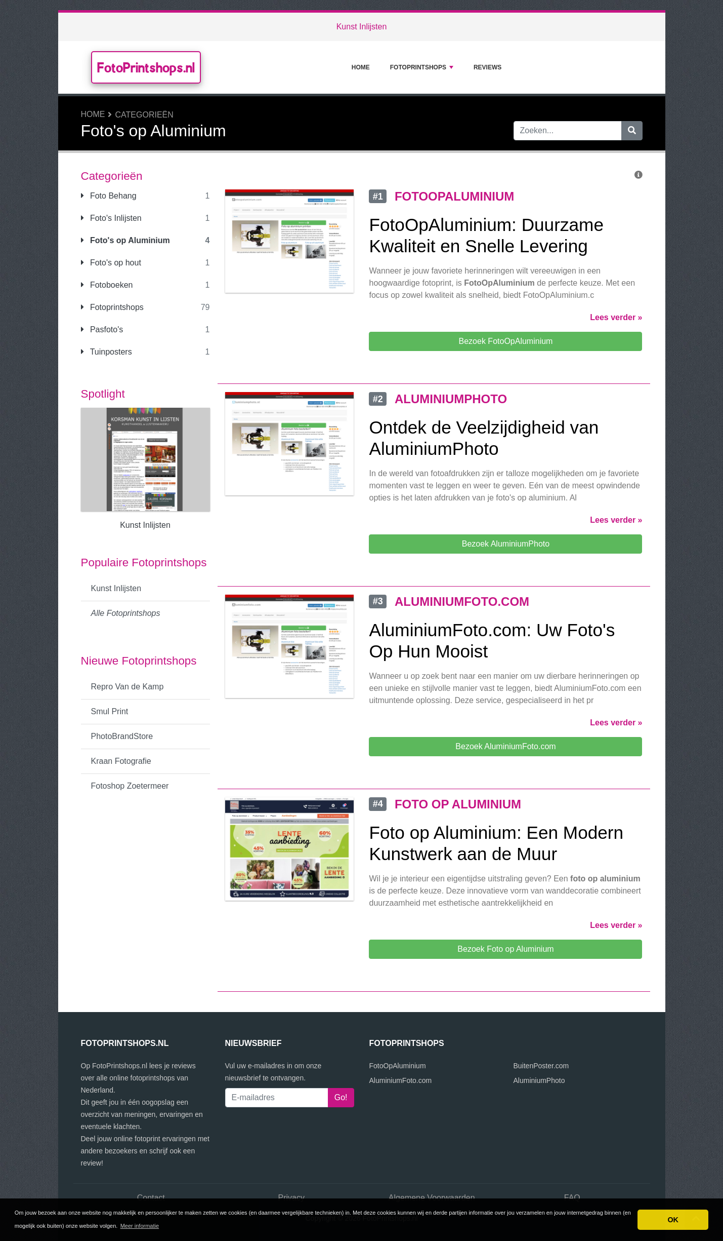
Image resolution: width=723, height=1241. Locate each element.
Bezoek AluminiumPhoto (505, 543)
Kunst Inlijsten (361, 26)
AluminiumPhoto (539, 1080)
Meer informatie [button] (139, 1226)
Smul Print (110, 711)
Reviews (487, 67)
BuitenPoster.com (541, 1066)
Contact (151, 1197)
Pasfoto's (102, 329)
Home (361, 67)
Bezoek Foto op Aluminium (505, 949)
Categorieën (144, 114)
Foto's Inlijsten (111, 218)
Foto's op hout (111, 262)
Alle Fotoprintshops (125, 613)
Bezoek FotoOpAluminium (506, 341)
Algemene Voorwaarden (432, 1197)
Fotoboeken (107, 285)
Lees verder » (616, 317)
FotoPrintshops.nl (146, 67)
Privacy (291, 1197)
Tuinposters (106, 351)
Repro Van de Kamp (127, 686)
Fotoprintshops (421, 67)
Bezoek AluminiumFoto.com (505, 746)
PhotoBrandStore (122, 736)
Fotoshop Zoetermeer (130, 786)
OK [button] (672, 1220)
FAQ (572, 1197)
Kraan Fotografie (121, 761)
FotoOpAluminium (397, 1066)
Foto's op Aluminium (125, 240)
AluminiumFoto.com (400, 1080)
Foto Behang (109, 195)
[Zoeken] (632, 130)
